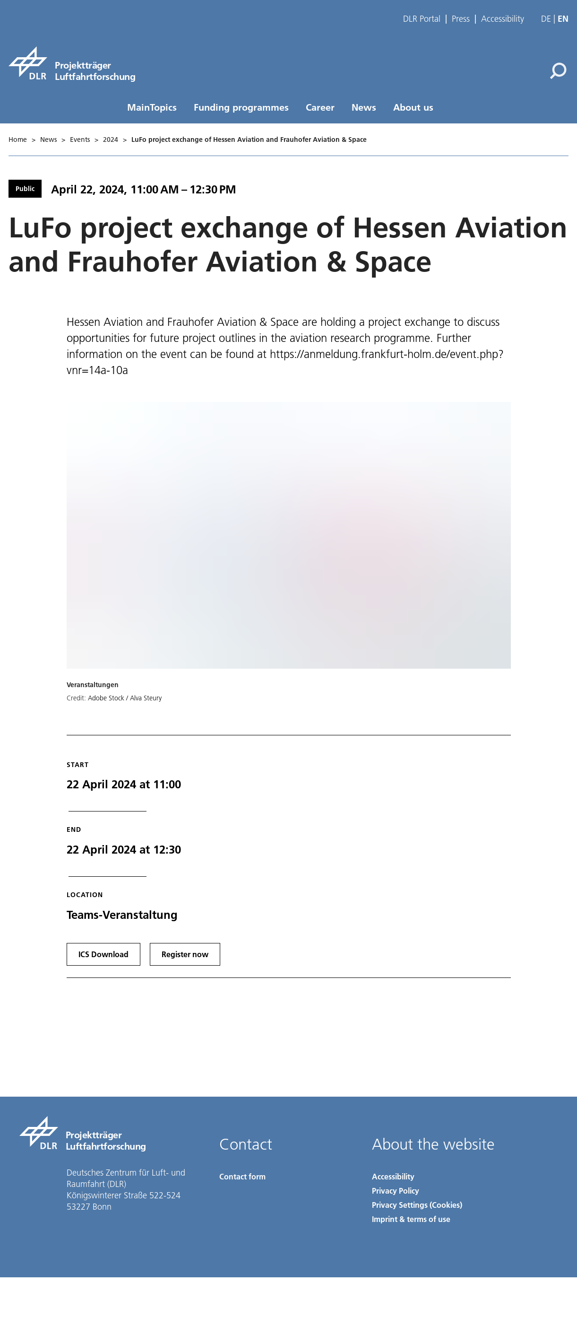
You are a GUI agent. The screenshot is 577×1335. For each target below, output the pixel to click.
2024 (110, 139)
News (364, 107)
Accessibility (502, 19)
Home (18, 139)
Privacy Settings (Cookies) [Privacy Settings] (417, 1205)
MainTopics (152, 107)
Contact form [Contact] (242, 1176)
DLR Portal (421, 19)
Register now (185, 954)
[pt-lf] (72, 62)
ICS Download (103, 954)
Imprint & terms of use (411, 1219)
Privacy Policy (395, 1190)
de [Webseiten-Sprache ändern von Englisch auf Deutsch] (546, 18)
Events (80, 139)
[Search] (558, 70)
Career (320, 107)
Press (461, 19)
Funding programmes (241, 107)
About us (413, 107)
